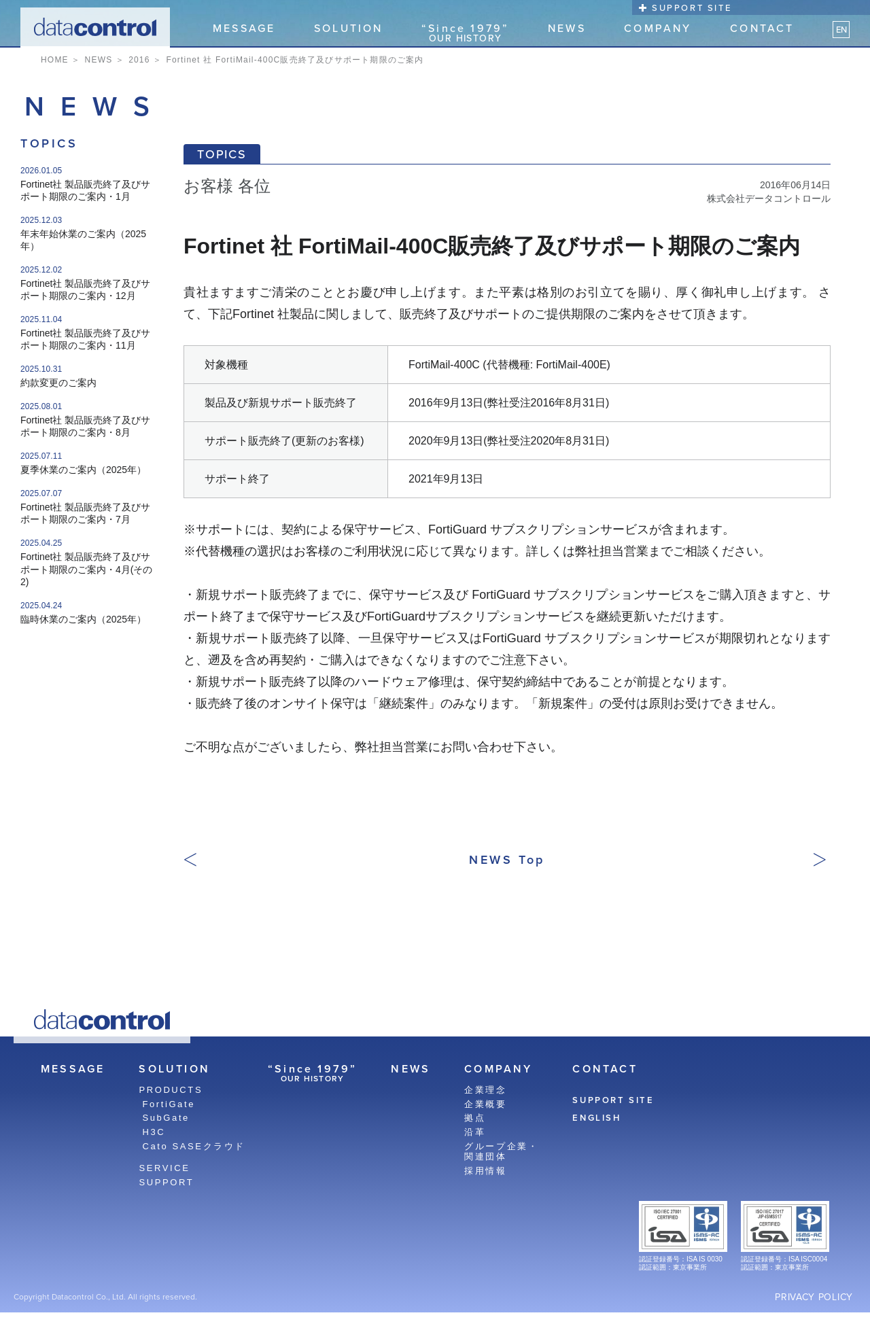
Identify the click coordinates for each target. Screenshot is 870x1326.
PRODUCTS (171, 1090)
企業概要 (485, 1104)
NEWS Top (507, 860)
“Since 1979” (465, 33)
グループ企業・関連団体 (501, 1151)
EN (841, 29)
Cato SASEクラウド (193, 1146)
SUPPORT (166, 1182)
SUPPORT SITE (691, 7)
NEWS (567, 29)
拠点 (474, 1118)
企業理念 (485, 1090)
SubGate (166, 1118)
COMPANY (657, 29)
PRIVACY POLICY (814, 1297)
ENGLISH (596, 1118)
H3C (153, 1132)
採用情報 (485, 1171)
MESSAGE (244, 29)
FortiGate (168, 1104)
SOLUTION (348, 29)
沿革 (474, 1132)
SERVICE (164, 1168)
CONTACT (762, 29)
